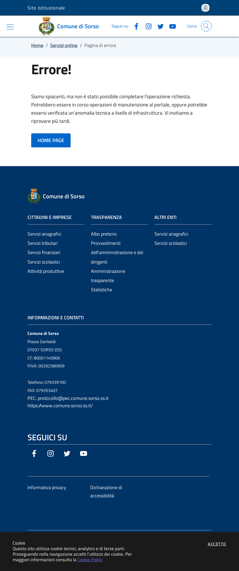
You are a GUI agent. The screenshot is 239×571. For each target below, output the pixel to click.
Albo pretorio (104, 233)
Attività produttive (45, 271)
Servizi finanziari (43, 252)
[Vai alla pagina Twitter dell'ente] (159, 26)
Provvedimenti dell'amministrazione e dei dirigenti (117, 252)
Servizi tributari (42, 243)
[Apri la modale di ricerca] (206, 26)
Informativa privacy (46, 487)
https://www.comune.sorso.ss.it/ (60, 405)
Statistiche (101, 289)
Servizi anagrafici (44, 233)
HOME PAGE (51, 140)
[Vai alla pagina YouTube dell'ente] (170, 26)
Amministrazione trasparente (108, 276)
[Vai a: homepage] (70, 26)
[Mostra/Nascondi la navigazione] (10, 27)
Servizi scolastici (43, 261)
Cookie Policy (89, 559)
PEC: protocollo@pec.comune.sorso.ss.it (67, 398)
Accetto (217, 544)
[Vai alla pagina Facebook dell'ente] (134, 26)
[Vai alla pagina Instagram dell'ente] (146, 26)
